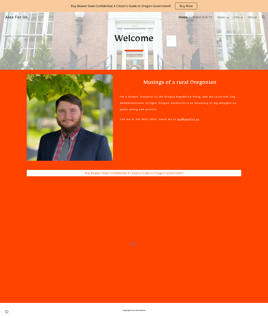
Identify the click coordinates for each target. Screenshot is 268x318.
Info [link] (237, 17)
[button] (263, 17)
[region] (134, 6)
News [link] (221, 17)
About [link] (252, 17)
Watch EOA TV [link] (202, 17)
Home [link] (183, 17)
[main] (134, 41)
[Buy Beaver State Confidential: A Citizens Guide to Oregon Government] (134, 173)
